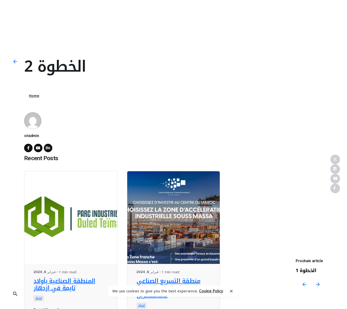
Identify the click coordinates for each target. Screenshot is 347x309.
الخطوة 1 (306, 270)
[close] (231, 291)
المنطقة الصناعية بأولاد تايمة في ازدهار (64, 284)
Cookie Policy (211, 291)
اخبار (38, 298)
